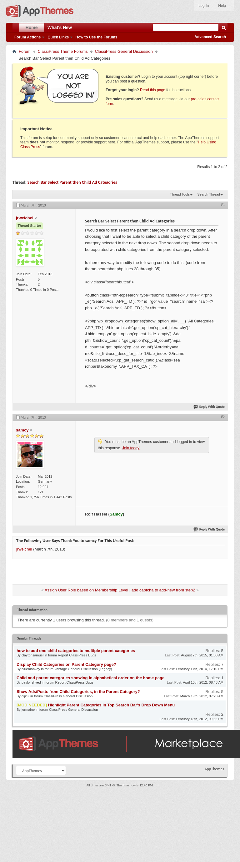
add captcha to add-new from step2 (163, 590)
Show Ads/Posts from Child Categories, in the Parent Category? (78, 691)
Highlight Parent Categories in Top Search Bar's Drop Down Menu (111, 705)
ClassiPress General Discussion (124, 51)
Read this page (152, 90)
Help (222, 5)
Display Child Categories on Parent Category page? (66, 664)
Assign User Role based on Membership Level (86, 590)
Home (32, 27)
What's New (60, 27)
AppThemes (214, 768)
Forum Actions (27, 37)
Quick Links (58, 37)
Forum (25, 51)
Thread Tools (180, 194)
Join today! (131, 448)
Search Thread (208, 194)
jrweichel (24, 549)
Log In (203, 5)
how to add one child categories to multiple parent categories (76, 650)
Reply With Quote (209, 407)
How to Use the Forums (96, 37)
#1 (223, 204)
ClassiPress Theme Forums (63, 51)
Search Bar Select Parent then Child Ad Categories (72, 182)
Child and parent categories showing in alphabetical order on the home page (90, 677)
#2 (223, 417)
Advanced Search (210, 37)
